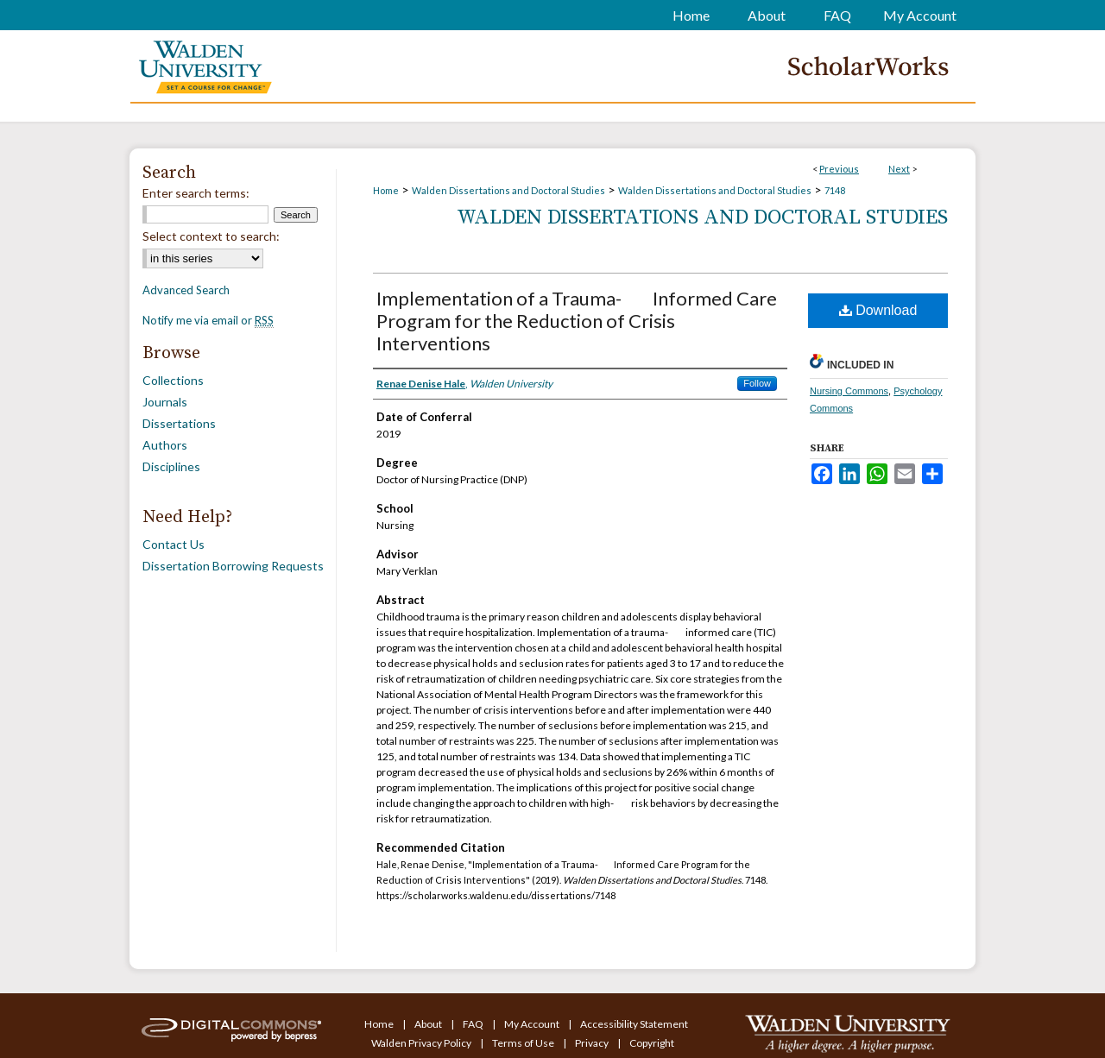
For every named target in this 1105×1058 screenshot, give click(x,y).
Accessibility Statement (634, 1023)
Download (878, 310)
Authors (164, 445)
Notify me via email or (208, 320)
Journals (164, 401)
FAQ (474, 1023)
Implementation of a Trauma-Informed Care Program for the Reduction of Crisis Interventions (576, 321)
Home (386, 190)
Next (899, 168)
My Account (532, 1023)
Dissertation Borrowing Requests (233, 565)
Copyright (651, 1042)
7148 (834, 190)
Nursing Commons (849, 391)
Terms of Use (524, 1042)
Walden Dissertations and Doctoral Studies (508, 190)
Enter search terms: (195, 193)
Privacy (592, 1042)
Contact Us (173, 544)
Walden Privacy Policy (422, 1042)
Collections (173, 380)
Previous (839, 168)
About (429, 1023)
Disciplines (171, 466)
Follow (757, 383)
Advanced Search (186, 290)
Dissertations (179, 423)
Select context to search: (211, 236)
